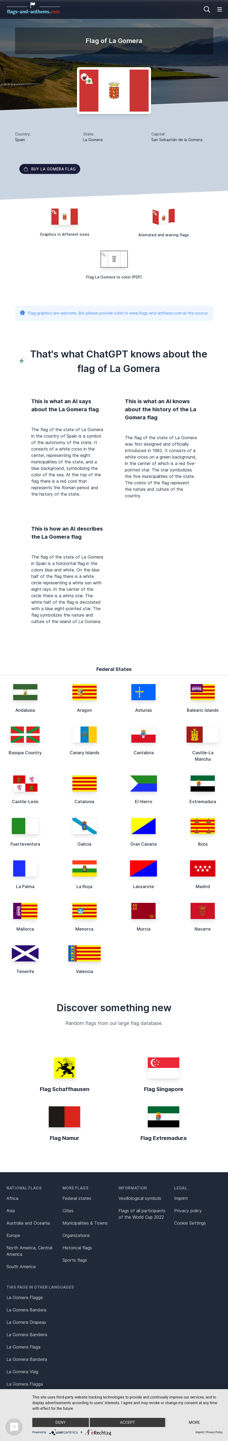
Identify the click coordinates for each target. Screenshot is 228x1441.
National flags (24, 1188)
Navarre (203, 929)
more (194, 1422)
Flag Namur (64, 1138)
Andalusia (25, 710)
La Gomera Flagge (24, 1297)
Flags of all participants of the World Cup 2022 (141, 1214)
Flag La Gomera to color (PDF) (114, 277)
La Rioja (84, 886)
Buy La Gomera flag (50, 169)
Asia (10, 1210)
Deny (60, 1422)
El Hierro (143, 801)
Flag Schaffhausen (64, 1089)
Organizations (76, 1235)
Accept (127, 1422)
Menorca (84, 929)
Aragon (84, 710)
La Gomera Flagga (24, 1384)
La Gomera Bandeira (26, 1359)
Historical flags (77, 1247)
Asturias (143, 710)
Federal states (76, 1198)
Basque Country (25, 752)
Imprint (181, 1198)
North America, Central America (29, 1251)
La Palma (25, 886)
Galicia (84, 844)
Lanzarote (143, 886)
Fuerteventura (25, 844)
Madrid (203, 886)
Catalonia (84, 801)
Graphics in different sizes (64, 234)
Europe (13, 1235)
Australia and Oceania (28, 1223)
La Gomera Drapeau (26, 1322)
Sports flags (74, 1260)
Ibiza (203, 844)
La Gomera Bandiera (26, 1334)
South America (21, 1266)
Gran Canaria (143, 844)
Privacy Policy (214, 1432)
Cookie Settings (190, 1223)
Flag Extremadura (164, 1138)
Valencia (84, 971)
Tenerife (25, 971)
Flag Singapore (163, 1089)
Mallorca (25, 929)
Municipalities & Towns (85, 1223)
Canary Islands (84, 752)
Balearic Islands (203, 710)
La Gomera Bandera (26, 1310)
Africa (12, 1198)
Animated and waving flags (163, 235)
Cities (67, 1210)
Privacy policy (188, 1210)
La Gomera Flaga (23, 1347)
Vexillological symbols (139, 1198)
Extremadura (203, 801)
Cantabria (144, 752)
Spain (20, 139)
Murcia (143, 929)
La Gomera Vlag (22, 1371)
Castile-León (25, 801)
